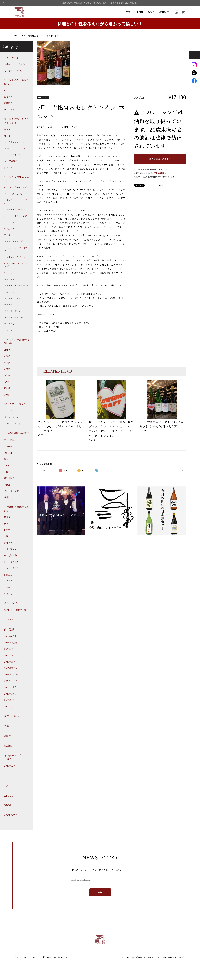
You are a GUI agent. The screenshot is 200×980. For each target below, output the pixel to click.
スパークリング (11, 491)
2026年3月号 (10, 693)
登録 (100, 892)
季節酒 (7, 497)
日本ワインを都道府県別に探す (16, 341)
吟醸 (6, 471)
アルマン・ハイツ (12, 330)
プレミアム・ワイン (15, 404)
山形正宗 (8, 574)
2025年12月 (10, 765)
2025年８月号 (11, 648)
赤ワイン (8, 135)
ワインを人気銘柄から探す (16, 178)
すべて (45, 470)
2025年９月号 (11, 655)
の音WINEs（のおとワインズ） (16, 265)
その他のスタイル (12, 154)
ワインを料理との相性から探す (16, 81)
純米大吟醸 (9, 439)
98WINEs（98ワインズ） (16, 187)
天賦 (6, 536)
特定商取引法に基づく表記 (55, 957)
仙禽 (6, 523)
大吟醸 (7, 465)
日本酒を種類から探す (16, 433)
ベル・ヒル (9, 291)
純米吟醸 (8, 446)
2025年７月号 (11, 642)
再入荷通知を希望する (160, 159)
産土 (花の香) (10, 555)
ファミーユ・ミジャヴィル (16, 285)
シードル (9, 619)
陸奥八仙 (8, 593)
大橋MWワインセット (14, 64)
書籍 (6, 726)
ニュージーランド (12, 423)
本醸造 (7, 484)
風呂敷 (8, 745)
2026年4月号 (10, 700)
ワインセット (11, 57)
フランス (8, 410)
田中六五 (8, 529)
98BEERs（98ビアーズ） (16, 609)
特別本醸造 (9, 478)
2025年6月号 (10, 636)
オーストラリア (11, 417)
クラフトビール (13, 603)
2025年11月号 (10, 668)
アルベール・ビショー (14, 193)
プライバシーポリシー (24, 957)
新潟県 (7, 375)
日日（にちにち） (12, 561)
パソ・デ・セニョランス (15, 215)
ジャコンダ (9, 279)
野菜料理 (8, 103)
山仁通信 (9, 629)
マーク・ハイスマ (12, 298)
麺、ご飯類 (9, 109)
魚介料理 (8, 96)
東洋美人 (8, 542)
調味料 (8, 735)
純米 (6, 459)
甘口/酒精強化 (10, 161)
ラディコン (9, 304)
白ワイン (8, 129)
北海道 (7, 349)
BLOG (151, 12)
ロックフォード (11, 323)
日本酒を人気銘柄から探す (16, 508)
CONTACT (164, 12)
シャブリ (8, 272)
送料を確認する (160, 173)
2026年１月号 (11, 680)
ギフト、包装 (11, 716)
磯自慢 (7, 517)
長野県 (7, 381)
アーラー (8, 234)
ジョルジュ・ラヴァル (14, 257)
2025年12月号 (11, 674)
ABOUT (139, 12)
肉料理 (7, 90)
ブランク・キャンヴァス (15, 241)
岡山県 (7, 388)
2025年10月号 (11, 661)
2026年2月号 (10, 687)
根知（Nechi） (11, 549)
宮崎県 (7, 394)
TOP (128, 12)
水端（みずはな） (12, 568)
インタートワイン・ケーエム (16, 757)
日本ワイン (9, 167)
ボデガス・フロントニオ (15, 228)
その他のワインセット (14, 70)
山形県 (7, 356)
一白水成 (8, 580)
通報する (161, 185)
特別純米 (8, 452)
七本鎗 (7, 587)
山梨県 (7, 369)
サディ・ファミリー (13, 317)
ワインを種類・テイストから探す (16, 120)
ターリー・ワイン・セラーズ (16, 249)
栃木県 (7, 362)
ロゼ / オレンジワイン (14, 142)
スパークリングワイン (14, 148)
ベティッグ (9, 222)
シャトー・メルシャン (14, 209)
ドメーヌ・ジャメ (12, 311)
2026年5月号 (10, 706)
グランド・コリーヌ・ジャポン (16, 201)
